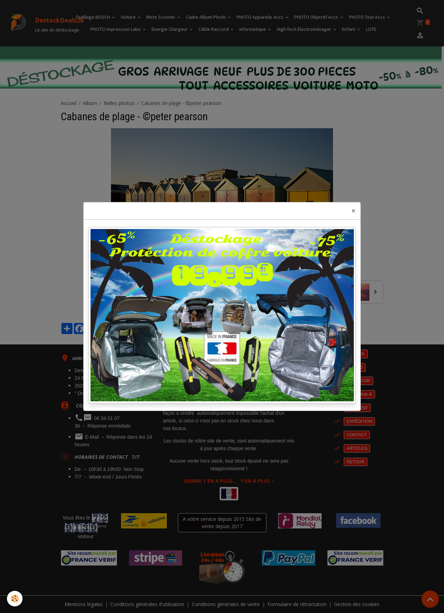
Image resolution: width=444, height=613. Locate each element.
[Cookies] (15, 598)
